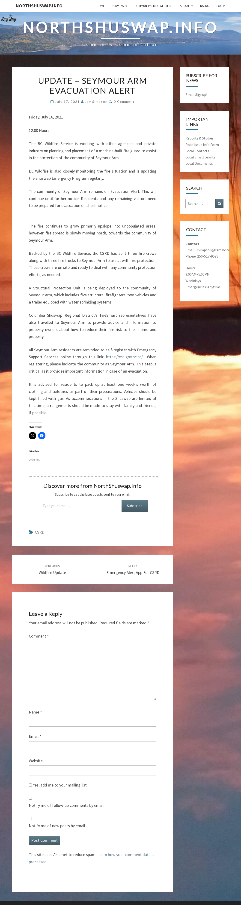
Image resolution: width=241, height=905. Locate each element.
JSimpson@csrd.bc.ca (213, 250)
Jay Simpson (96, 101)
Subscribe (134, 505)
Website (36, 760)
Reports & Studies (199, 138)
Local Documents (199, 163)
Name (35, 712)
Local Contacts (197, 151)
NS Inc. (205, 6)
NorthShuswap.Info (39, 6)
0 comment (124, 101)
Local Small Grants (200, 157)
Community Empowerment (153, 6)
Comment (39, 636)
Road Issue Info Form (202, 144)
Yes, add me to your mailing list (58, 785)
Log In (221, 6)
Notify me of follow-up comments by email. (66, 805)
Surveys (118, 6)
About (184, 6)
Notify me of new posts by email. (57, 825)
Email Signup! (196, 94)
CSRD (39, 532)
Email (35, 736)
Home (101, 6)
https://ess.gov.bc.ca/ (125, 356)
